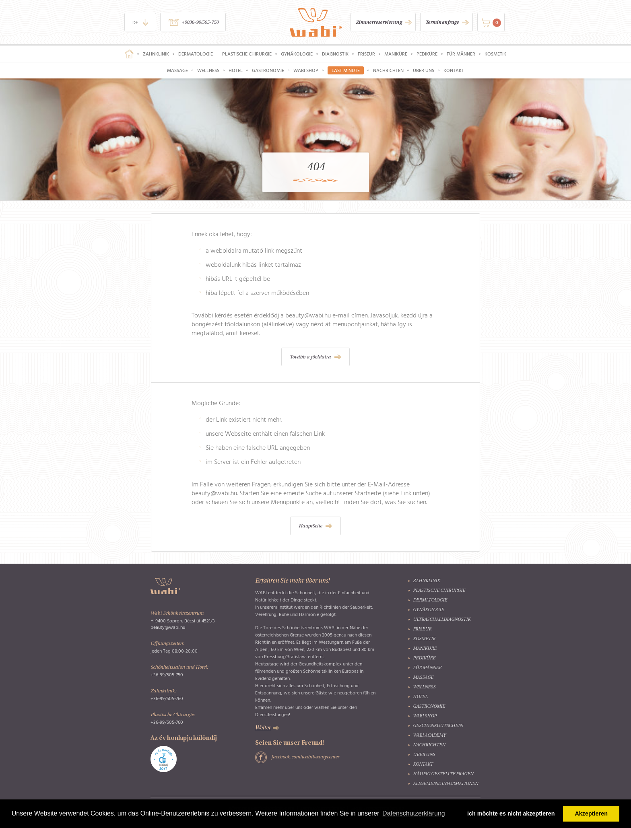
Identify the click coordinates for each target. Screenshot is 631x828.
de (135, 22)
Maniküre (395, 53)
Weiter (263, 728)
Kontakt (453, 70)
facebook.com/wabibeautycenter (305, 757)
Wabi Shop (305, 70)
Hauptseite (129, 54)
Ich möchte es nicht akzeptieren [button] (511, 813)
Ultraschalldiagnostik (441, 620)
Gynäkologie (297, 53)
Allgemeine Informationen (445, 784)
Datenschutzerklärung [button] (413, 813)
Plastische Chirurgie (247, 53)
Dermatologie (195, 53)
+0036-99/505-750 (200, 22)
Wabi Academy (429, 735)
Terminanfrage (442, 22)
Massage (177, 70)
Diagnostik (335, 53)
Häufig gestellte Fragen (443, 774)
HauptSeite (310, 526)
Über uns (423, 70)
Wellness (208, 70)
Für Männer (461, 53)
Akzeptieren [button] (591, 813)
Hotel (236, 70)
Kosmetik (495, 53)
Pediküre (427, 53)
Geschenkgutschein (438, 726)
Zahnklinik (156, 53)
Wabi (316, 22)
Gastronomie (268, 70)
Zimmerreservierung (379, 22)
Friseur (366, 53)
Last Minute (346, 70)
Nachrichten (388, 70)
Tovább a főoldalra (310, 357)
